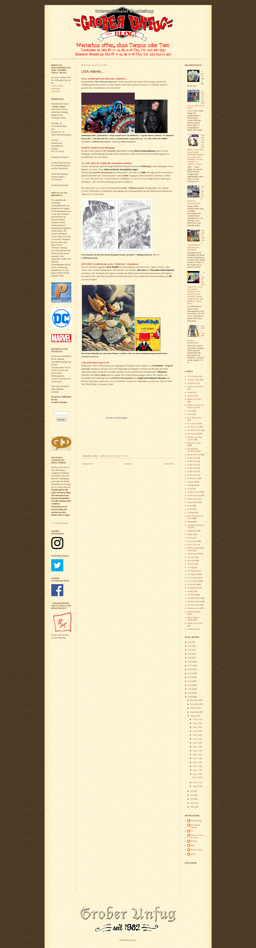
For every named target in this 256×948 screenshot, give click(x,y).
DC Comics (192, 423)
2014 (190, 677)
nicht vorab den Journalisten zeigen (121, 169)
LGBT (190, 509)
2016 (190, 669)
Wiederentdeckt (193, 601)
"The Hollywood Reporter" (106, 81)
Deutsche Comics (194, 443)
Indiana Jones (192, 499)
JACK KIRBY (112, 267)
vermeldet (111, 151)
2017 (190, 665)
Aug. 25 (196, 739)
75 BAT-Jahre (192, 376)
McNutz (194, 841)
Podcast (190, 538)
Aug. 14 (196, 762)
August (193, 716)
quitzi (193, 854)
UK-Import (191, 571)
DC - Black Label (194, 418)
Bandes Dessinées (194, 399)
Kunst (189, 505)
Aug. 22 (196, 746)
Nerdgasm (191, 531)
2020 (190, 654)
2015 (190, 673)
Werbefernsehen (193, 598)
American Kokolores (195, 386)
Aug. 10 (196, 774)
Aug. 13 (196, 766)
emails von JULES (194, 623)
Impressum (55, 91)
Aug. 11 (196, 770)
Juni (192, 795)
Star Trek (191, 557)
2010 (190, 693)
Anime (190, 392)
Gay (189, 488)
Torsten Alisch (196, 850)
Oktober (193, 708)
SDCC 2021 (192, 544)
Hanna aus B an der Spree (197, 836)
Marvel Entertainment (144, 151)
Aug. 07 (196, 782)
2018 (190, 662)
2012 (190, 685)
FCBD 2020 (192, 471)
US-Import (117, 456)
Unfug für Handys (61, 523)
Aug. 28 (196, 731)
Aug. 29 (196, 727)
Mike (193, 845)
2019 (190, 658)
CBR (143, 172)
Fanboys (109, 456)
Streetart (190, 564)
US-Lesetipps (192, 581)
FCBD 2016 (192, 458)
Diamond (162, 372)
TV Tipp (190, 567)
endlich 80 (191, 629)
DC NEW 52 (192, 427)
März (192, 807)
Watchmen (191, 595)
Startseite (128, 464)
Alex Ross (141, 270)
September (194, 712)
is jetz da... (202, 73)
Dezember (194, 700)
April (192, 803)
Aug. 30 (196, 723)
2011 (190, 689)
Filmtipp (190, 485)
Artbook (190, 396)
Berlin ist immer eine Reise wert (195, 406)
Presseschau (192, 541)
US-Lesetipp (192, 577)
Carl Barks (157, 365)
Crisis (189, 414)
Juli (192, 791)
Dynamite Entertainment (162, 270)
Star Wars (191, 560)
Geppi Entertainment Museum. (151, 378)
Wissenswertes (193, 608)
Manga (190, 521)
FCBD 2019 (192, 468)
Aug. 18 (196, 754)
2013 (190, 681)
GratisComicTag (194, 495)
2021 (190, 650)
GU (192, 831)
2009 (190, 697)
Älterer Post (169, 464)
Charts (190, 411)
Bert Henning (196, 820)
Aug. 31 (196, 719)
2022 (190, 646)
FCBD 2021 (192, 475)
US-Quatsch (192, 588)
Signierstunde (192, 554)
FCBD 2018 (192, 465)
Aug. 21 (196, 750)
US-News (124, 456)
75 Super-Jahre (193, 380)
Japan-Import (192, 502)
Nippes (190, 534)
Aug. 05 (196, 786)
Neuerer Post (87, 464)
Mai (192, 799)
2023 (190, 642)
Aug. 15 (196, 758)
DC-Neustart (192, 434)
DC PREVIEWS (194, 430)
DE (170, 276)
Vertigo (190, 591)
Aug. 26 (196, 735)
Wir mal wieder (193, 605)
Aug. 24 (196, 743)
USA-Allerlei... (198, 777)
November (194, 704)
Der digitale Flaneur (195, 826)
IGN (126, 175)
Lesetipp (190, 512)
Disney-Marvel (193, 454)
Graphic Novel (193, 492)
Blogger (133, 940)
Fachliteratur (192, 478)
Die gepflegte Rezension (192, 450)
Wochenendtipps (194, 612)
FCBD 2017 (192, 461)
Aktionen (191, 383)
